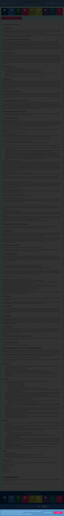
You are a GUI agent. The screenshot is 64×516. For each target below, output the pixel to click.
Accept (58, 512)
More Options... (48, 512)
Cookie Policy (28, 514)
